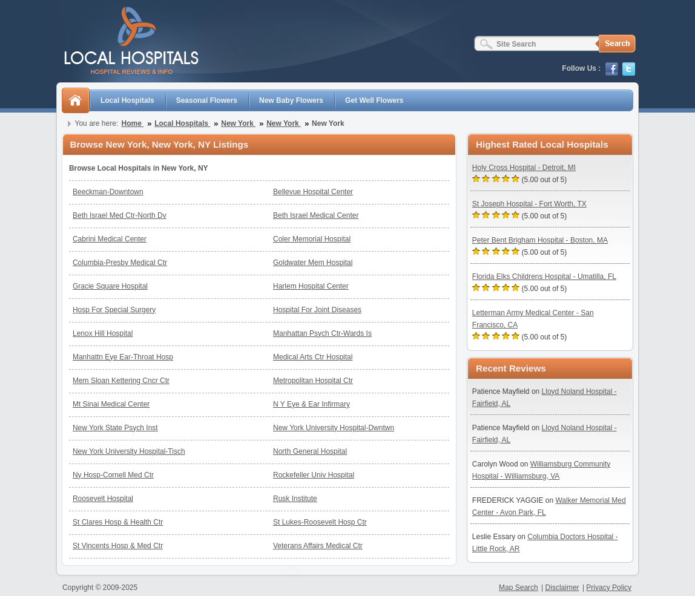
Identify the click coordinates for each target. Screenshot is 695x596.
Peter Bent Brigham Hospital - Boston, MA (540, 240)
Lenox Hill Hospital (103, 333)
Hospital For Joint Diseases (317, 310)
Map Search (518, 587)
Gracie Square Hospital (110, 286)
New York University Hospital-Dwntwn (333, 428)
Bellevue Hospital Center (313, 192)
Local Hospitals (127, 100)
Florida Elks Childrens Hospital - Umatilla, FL (544, 276)
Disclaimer (562, 587)
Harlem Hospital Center (311, 286)
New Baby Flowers (291, 100)
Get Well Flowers (374, 100)
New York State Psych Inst (115, 428)
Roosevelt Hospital (103, 498)
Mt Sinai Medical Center (111, 404)
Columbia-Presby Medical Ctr (120, 262)
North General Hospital (310, 451)
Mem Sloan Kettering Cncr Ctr (121, 380)
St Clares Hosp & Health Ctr (118, 522)
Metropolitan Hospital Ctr (313, 380)
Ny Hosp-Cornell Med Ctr (113, 475)
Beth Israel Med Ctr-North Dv (119, 215)
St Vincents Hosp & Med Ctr (118, 546)
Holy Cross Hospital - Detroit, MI (524, 167)
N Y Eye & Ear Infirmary (311, 404)
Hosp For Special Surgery (114, 310)
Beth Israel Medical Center (315, 215)
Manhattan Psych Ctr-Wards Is (322, 333)
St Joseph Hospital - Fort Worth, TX (529, 204)
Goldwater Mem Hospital (312, 262)
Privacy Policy (608, 587)
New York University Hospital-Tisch (129, 451)
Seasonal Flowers (206, 100)
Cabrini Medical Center (110, 239)
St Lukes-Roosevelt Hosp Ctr (320, 522)
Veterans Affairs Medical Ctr (318, 546)
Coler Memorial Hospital (312, 239)
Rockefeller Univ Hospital (313, 475)
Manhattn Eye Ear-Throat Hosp (123, 357)
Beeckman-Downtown (108, 192)
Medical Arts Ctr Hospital (312, 357)
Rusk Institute (295, 498)
